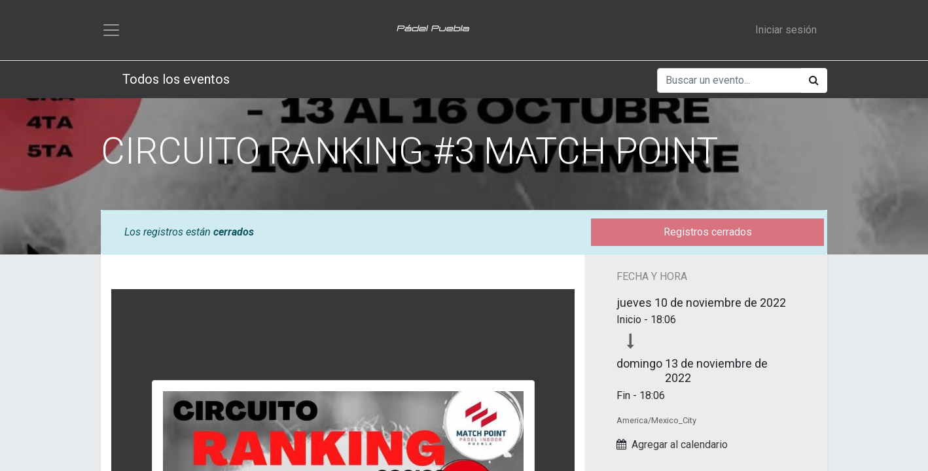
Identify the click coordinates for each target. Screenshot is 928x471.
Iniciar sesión (786, 30)
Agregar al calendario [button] (680, 444)
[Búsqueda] (813, 80)
